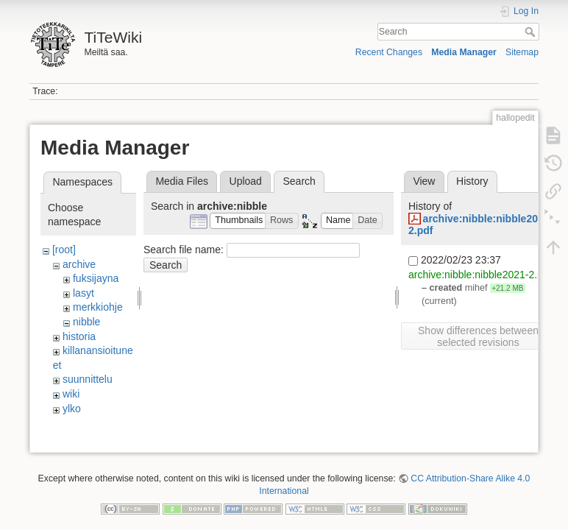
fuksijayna (95, 278)
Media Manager (464, 52)
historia (79, 336)
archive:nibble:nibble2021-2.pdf (480, 274)
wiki (71, 394)
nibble (86, 322)
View (424, 181)
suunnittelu (88, 379)
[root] (64, 249)
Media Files (181, 181)
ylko (72, 408)
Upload (246, 181)
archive (79, 264)
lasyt (83, 293)
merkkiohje (98, 307)
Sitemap (522, 52)
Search (532, 31)
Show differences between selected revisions (478, 336)
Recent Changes (388, 52)
